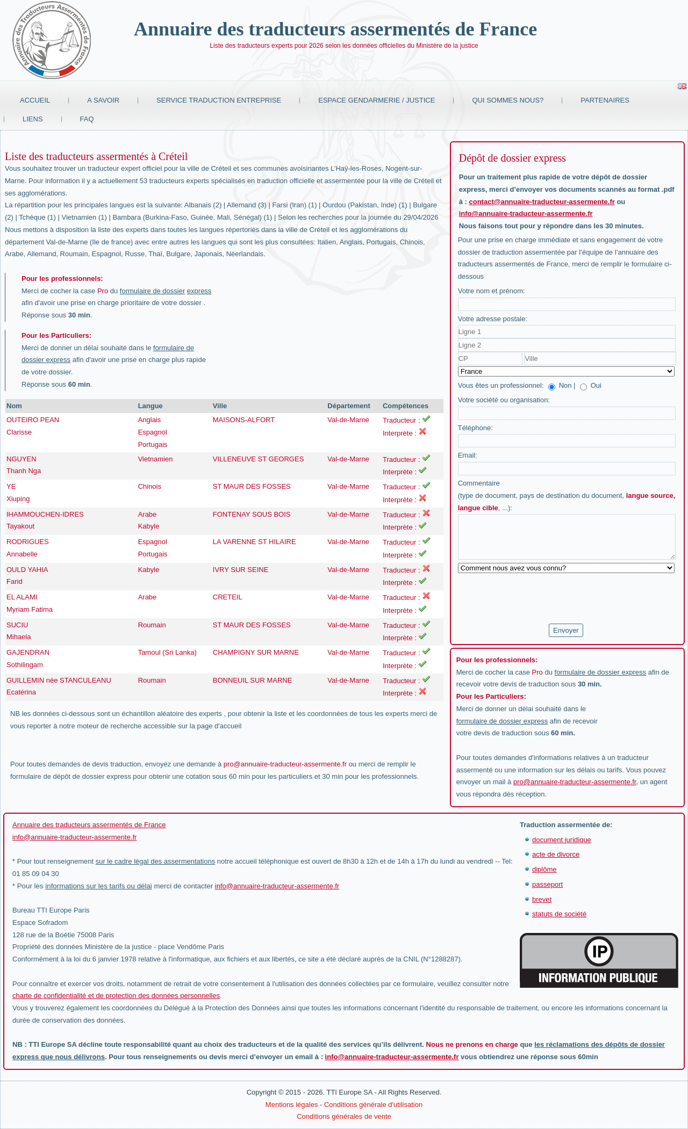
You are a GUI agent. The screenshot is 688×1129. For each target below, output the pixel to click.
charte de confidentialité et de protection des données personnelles (116, 996)
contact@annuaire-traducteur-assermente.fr (542, 202)
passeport (547, 884)
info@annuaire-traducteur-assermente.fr (526, 213)
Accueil (35, 100)
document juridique (561, 840)
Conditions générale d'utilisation (373, 1105)
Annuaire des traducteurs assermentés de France (335, 29)
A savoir (103, 100)
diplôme (544, 869)
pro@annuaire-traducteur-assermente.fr (285, 764)
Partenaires (604, 100)
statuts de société (559, 914)
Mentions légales (292, 1105)
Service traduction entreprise (218, 100)
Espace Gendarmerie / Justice (376, 100)
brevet (541, 899)
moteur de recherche (109, 726)
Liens (33, 119)
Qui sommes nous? (507, 100)
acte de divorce (555, 854)
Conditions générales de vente (344, 1116)
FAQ (87, 119)
